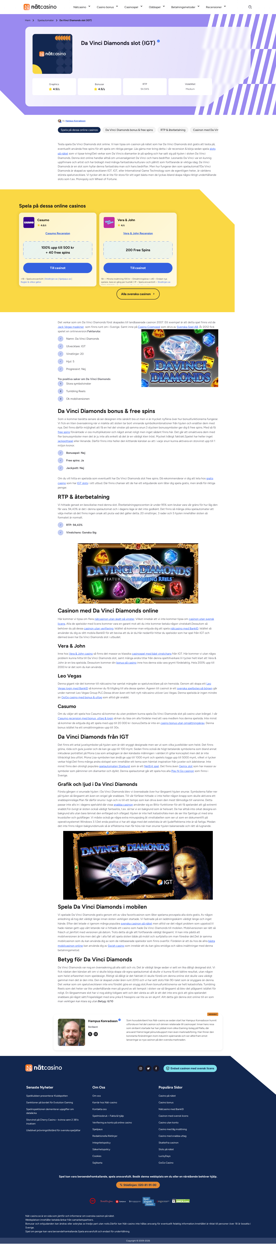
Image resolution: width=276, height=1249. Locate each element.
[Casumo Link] (28, 222)
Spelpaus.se (65, 279)
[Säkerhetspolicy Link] (101, 1149)
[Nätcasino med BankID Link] (171, 1109)
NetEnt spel (151, 766)
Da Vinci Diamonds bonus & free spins (129, 130)
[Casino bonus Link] (166, 1103)
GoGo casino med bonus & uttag (81, 697)
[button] (172, 1030)
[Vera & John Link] (109, 222)
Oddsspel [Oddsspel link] (155, 7)
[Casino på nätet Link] (167, 1096)
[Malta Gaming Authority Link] (163, 1201)
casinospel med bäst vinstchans (151, 653)
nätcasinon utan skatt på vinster (114, 619)
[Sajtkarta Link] (97, 1163)
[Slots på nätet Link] (166, 1149)
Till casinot (57, 268)
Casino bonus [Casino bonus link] (105, 7)
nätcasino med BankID (184, 628)
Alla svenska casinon (138, 294)
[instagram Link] (140, 1068)
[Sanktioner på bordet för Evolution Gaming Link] (49, 1103)
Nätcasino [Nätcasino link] (79, 7)
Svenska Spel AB (187, 327)
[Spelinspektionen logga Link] (149, 1201)
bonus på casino (126, 662)
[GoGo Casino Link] (166, 1163)
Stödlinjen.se (51, 279)
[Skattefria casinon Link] (168, 1143)
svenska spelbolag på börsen (194, 688)
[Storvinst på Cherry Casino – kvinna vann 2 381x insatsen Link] (55, 1122)
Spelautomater (45, 20)
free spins (64, 432)
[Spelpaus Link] (97, 1129)
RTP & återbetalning (173, 130)
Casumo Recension (57, 233)
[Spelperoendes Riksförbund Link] (134, 1201)
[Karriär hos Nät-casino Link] (104, 1103)
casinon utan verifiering (98, 628)
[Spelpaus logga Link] (120, 1201)
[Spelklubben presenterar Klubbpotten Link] (47, 1096)
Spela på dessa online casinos (79, 130)
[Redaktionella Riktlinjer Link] (104, 1136)
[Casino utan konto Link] (168, 1123)
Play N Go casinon (182, 771)
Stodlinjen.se (164, 282)
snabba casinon (123, 804)
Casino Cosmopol (149, 327)
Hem (27, 20)
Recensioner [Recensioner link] (214, 7)
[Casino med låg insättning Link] (173, 1129)
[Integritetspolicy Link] (101, 1143)
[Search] (248, 7)
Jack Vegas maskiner (71, 327)
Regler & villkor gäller (31, 282)
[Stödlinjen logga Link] (106, 1201)
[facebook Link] (156, 1068)
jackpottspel (65, 441)
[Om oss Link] (96, 1096)
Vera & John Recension (138, 233)
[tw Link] (90, 1034)
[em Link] (96, 1034)
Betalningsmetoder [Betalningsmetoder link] (183, 7)
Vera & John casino (81, 653)
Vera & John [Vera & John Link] (126, 220)
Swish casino (116, 945)
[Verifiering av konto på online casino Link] (112, 1123)
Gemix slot (186, 766)
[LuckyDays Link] (165, 1156)
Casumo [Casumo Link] (43, 220)
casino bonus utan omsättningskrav (183, 723)
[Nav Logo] (40, 7)
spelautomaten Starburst (114, 766)
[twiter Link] (148, 1068)
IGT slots (82, 483)
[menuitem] (82, 7)
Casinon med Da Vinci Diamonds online (218, 130)
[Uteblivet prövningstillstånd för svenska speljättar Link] (53, 1130)
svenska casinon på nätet (136, 923)
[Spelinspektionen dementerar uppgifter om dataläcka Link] (55, 1111)
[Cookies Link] (96, 1156)
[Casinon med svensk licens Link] (173, 1116)
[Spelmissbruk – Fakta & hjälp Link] (108, 1116)
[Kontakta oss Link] (99, 1109)
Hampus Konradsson (75, 121)
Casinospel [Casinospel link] (131, 7)
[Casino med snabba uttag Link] (172, 1136)
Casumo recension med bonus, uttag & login (85, 718)
